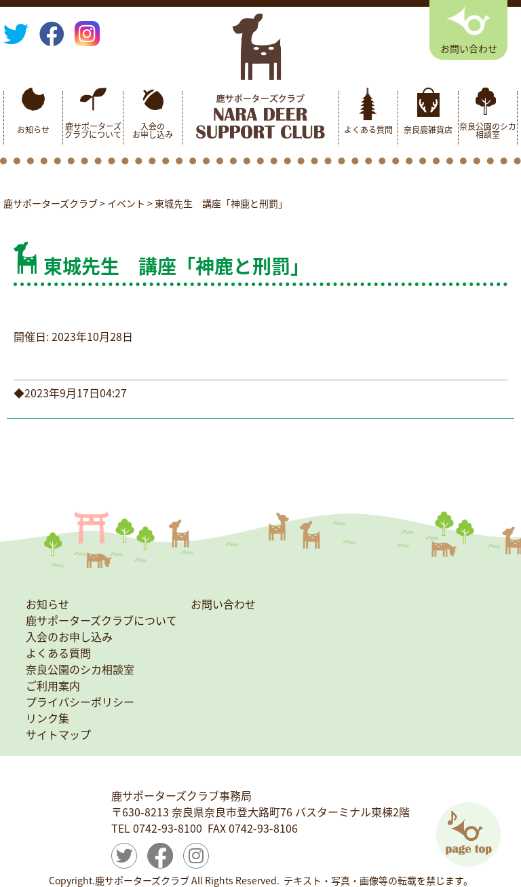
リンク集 (47, 718)
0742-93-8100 (167, 828)
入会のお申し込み (152, 130)
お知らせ (33, 130)
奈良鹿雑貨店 (428, 130)
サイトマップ (58, 734)
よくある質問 (368, 130)
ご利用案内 (53, 685)
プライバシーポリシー (80, 701)
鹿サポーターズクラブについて (92, 130)
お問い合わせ (223, 604)
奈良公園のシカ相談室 (487, 130)
